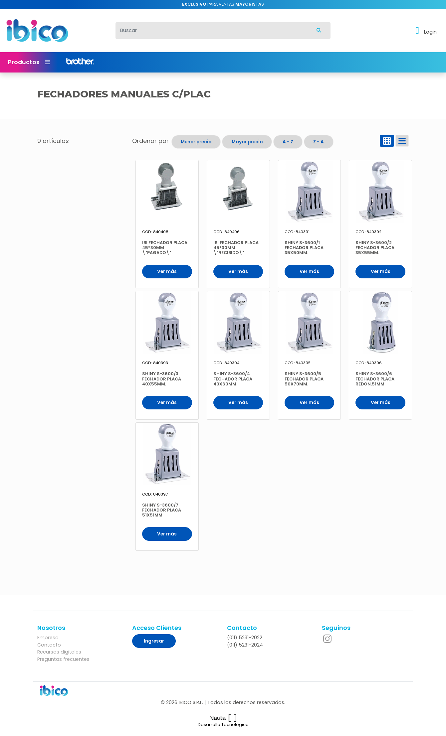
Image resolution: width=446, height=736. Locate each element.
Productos (29, 62)
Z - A (318, 142)
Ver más (167, 271)
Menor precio (196, 142)
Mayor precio (247, 142)
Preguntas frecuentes (63, 659)
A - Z (288, 142)
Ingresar (154, 641)
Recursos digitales (59, 652)
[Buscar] (211, 30)
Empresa (48, 637)
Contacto (49, 645)
